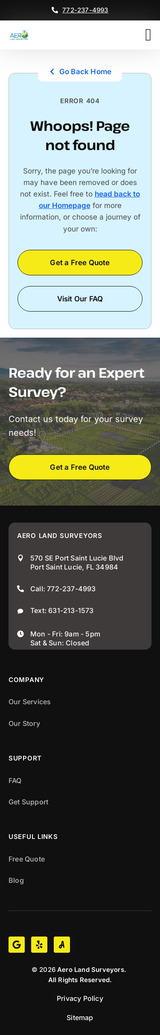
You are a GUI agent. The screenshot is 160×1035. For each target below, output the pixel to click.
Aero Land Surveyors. (91, 970)
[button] (148, 35)
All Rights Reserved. (80, 980)
